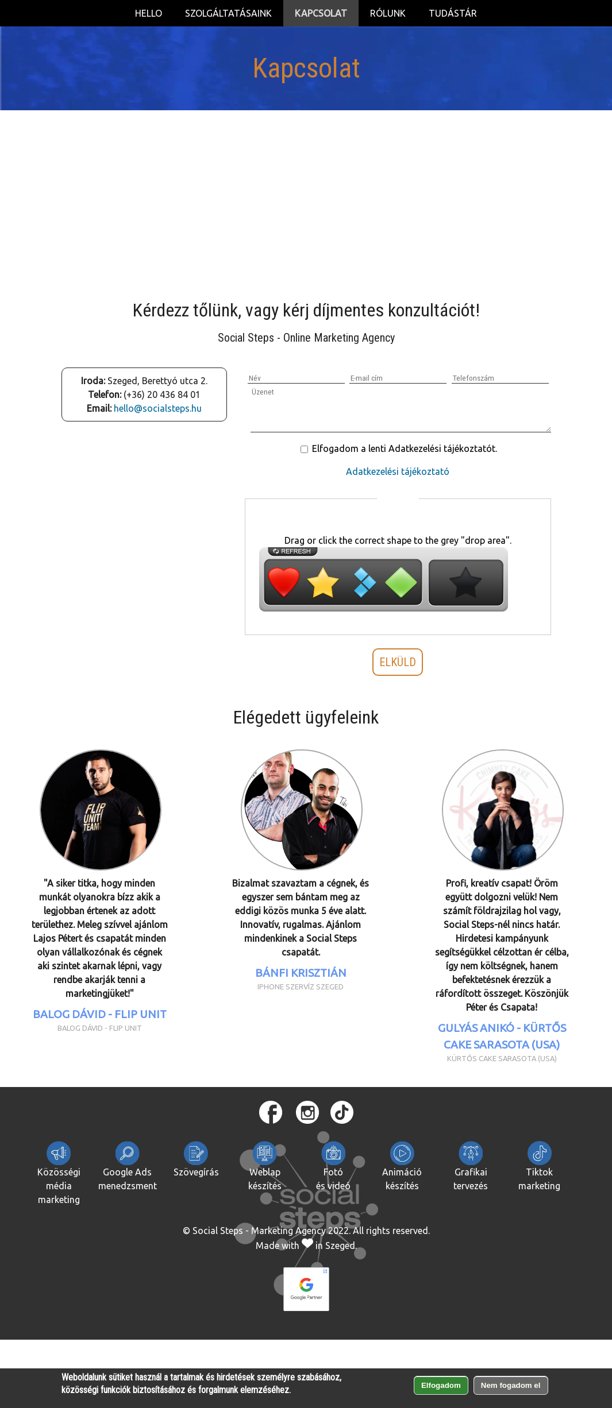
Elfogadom (441, 1385)
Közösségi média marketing (58, 1173)
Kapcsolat (321, 13)
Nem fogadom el (511, 1385)
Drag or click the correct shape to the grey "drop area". (397, 540)
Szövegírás (196, 1159)
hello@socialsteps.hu (158, 408)
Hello (148, 13)
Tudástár (453, 13)
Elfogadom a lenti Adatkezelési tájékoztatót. (404, 448)
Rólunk (388, 13)
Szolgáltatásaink (228, 13)
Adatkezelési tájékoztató (397, 471)
